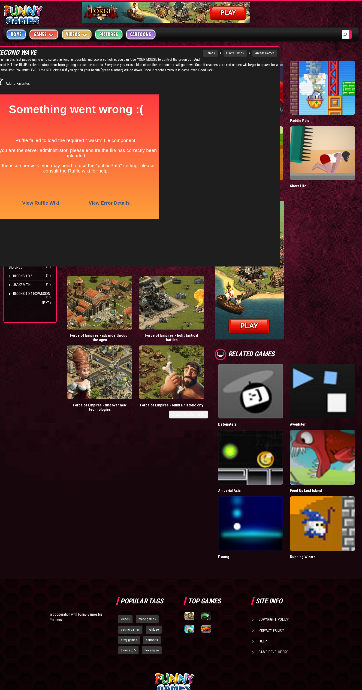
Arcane (19, 246)
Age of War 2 (23, 254)
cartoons (152, 587)
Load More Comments (213, 299)
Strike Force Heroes (29, 219)
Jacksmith (21, 285)
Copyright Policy (274, 567)
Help (263, 588)
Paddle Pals (312, 110)
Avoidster (311, 392)
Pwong (249, 504)
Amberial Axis (254, 448)
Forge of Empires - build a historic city (212, 287)
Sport (18, 125)
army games (129, 587)
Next (46, 303)
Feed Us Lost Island (319, 448)
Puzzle (19, 90)
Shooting (20, 99)
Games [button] (44, 34)
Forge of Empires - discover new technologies (169, 290)
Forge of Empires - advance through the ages (85, 290)
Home (16, 34)
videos (125, 566)
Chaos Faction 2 (26, 228)
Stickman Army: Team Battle (266, 165)
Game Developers (273, 599)
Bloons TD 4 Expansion (31, 293)
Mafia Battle (253, 110)
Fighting (20, 108)
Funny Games (188, 53)
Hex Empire (22, 211)
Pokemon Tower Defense (24, 265)
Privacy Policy (271, 577)
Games (163, 53)
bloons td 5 (128, 597)
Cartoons (140, 34)
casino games (130, 577)
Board (18, 143)
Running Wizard (315, 504)
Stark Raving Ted (27, 237)
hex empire (152, 597)
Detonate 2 (252, 392)
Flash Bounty (24, 202)
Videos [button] (76, 34)
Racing (18, 117)
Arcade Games (218, 53)
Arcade (19, 81)
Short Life (311, 165)
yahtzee (153, 577)
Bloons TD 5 (22, 276)
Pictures (108, 34)
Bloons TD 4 (22, 193)
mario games (147, 566)
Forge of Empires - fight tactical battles (127, 287)
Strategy (20, 134)
